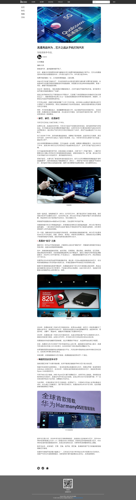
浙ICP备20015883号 (78, 498)
